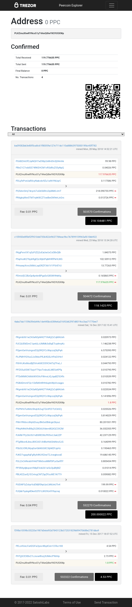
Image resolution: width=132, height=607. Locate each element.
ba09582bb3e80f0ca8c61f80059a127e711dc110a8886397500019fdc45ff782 (55, 145)
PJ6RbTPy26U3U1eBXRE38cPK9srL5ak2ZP (39, 435)
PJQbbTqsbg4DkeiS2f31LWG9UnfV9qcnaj (38, 491)
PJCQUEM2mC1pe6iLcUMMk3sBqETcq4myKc (40, 343)
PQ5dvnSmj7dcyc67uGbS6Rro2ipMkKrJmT (38, 191)
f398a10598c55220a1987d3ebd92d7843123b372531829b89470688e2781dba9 (56, 530)
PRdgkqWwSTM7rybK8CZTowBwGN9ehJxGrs (40, 197)
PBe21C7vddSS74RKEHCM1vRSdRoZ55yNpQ (40, 167)
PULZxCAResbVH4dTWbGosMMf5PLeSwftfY (40, 461)
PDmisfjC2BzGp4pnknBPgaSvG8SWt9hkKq (38, 275)
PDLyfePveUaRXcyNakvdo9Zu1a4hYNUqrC (38, 180)
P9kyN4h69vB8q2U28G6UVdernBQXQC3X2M (40, 428)
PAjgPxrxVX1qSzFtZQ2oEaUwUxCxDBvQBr (38, 252)
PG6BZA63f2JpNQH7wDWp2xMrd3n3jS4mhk (40, 161)
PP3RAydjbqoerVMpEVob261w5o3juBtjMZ (38, 468)
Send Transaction (106, 602)
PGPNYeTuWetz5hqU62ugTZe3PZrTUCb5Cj (39, 409)
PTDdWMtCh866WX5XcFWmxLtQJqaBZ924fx (40, 376)
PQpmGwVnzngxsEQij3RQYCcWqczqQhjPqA (39, 350)
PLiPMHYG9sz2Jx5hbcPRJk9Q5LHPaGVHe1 (39, 356)
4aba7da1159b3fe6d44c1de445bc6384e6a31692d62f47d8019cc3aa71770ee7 (56, 321)
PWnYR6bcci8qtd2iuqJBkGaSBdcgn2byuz (38, 422)
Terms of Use (72, 602)
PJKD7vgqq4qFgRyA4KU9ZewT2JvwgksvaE (39, 454)
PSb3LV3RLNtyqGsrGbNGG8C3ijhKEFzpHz (38, 448)
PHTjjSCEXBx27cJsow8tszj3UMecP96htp (38, 556)
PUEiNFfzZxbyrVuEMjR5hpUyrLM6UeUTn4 (38, 484)
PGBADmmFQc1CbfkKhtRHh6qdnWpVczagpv (40, 383)
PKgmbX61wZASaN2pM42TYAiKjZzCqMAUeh (40, 337)
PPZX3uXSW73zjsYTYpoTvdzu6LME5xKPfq (39, 369)
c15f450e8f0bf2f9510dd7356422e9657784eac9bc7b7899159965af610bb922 (55, 237)
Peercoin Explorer (71, 5)
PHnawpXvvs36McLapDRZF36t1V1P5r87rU (39, 265)
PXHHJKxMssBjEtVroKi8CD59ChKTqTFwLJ (39, 363)
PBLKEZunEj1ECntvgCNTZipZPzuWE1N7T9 (39, 474)
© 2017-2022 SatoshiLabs (31, 602)
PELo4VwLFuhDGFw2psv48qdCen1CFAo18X (39, 546)
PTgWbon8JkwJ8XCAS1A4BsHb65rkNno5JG (40, 441)
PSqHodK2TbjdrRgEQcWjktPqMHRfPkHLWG (39, 259)
